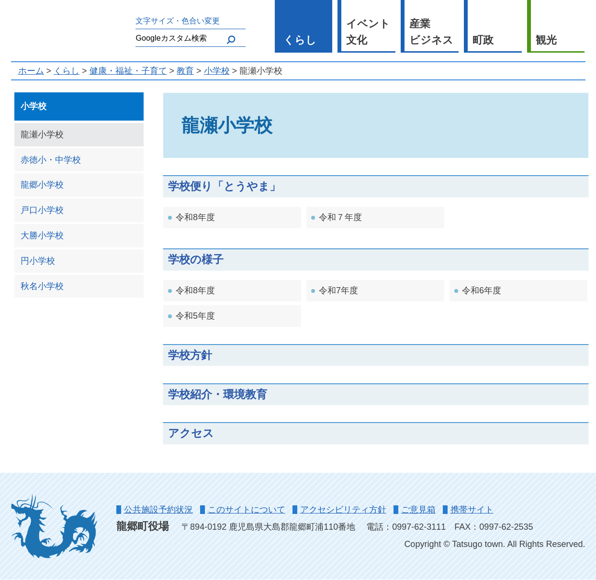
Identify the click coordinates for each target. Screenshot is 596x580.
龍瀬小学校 (42, 134)
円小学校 (38, 261)
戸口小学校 (42, 210)
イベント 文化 (368, 32)
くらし (299, 40)
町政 (483, 40)
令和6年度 (481, 290)
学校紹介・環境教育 (217, 394)
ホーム (31, 71)
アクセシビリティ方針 (343, 509)
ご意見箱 (418, 509)
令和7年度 (338, 290)
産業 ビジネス (431, 32)
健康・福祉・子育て (128, 71)
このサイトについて (246, 509)
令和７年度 (340, 217)
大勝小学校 (42, 235)
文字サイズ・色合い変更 (177, 20)
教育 (185, 71)
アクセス (191, 433)
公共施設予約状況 (158, 509)
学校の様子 (196, 259)
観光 (546, 40)
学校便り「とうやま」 (224, 186)
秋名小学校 (42, 286)
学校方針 (190, 355)
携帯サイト (472, 509)
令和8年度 (195, 217)
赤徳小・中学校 (51, 160)
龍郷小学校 (42, 185)
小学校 (217, 71)
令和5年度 (195, 316)
